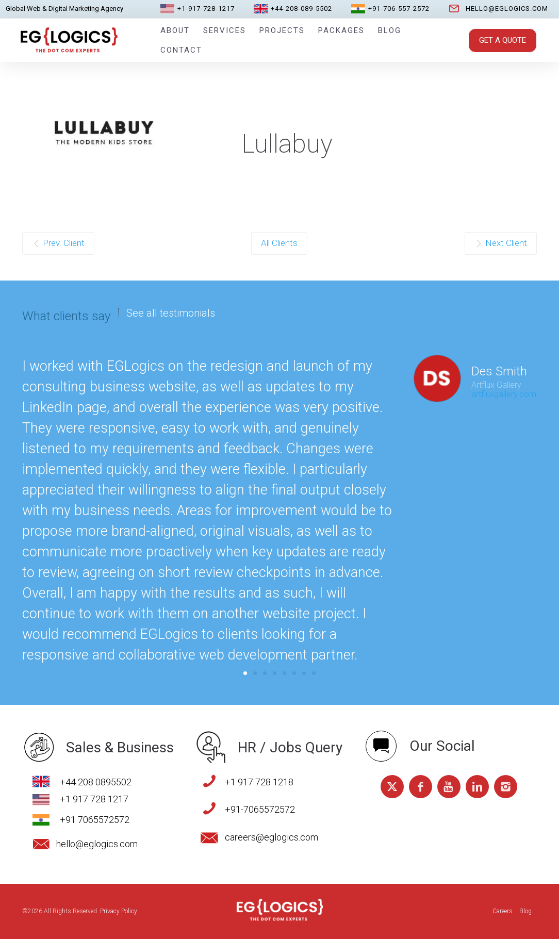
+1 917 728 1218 (259, 782)
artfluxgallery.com (503, 394)
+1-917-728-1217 (206, 8)
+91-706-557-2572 (399, 8)
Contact (181, 50)
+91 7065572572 (94, 819)
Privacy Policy (118, 911)
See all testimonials (170, 313)
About (175, 30)
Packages (341, 30)
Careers (502, 911)
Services (224, 30)
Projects (282, 30)
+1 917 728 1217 (94, 799)
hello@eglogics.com (507, 8)
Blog (389, 30)
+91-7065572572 (260, 809)
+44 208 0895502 (95, 782)
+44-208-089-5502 (301, 8)
